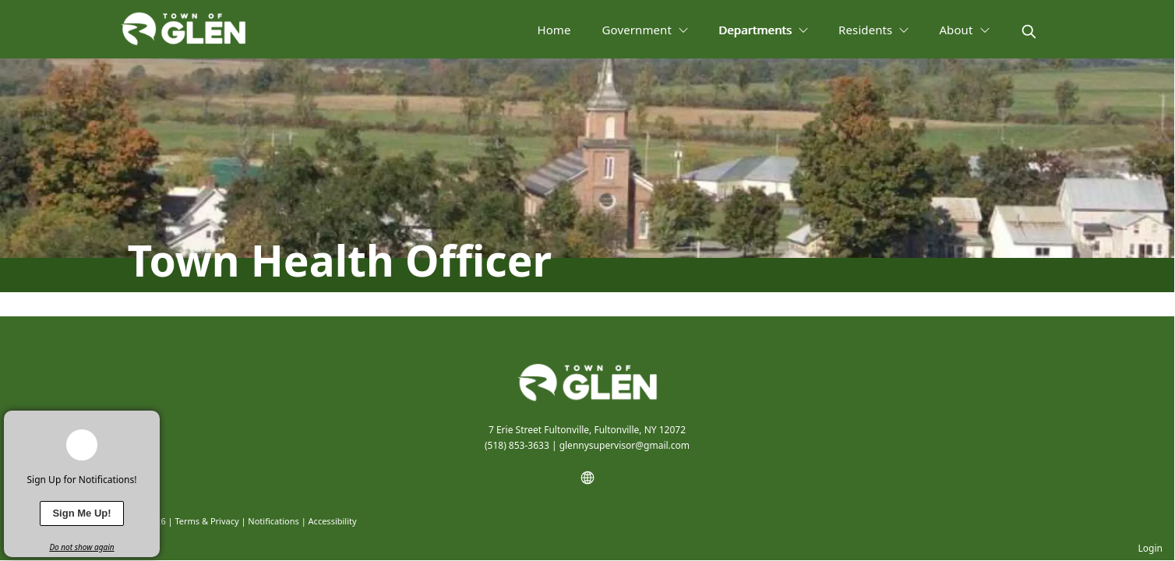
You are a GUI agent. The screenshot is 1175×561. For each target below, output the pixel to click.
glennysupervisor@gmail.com (624, 445)
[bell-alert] (81, 444)
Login (1150, 548)
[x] (148, 422)
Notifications (273, 521)
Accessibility (333, 521)
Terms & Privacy (206, 521)
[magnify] (1029, 31)
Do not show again (81, 547)
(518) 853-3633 (517, 445)
